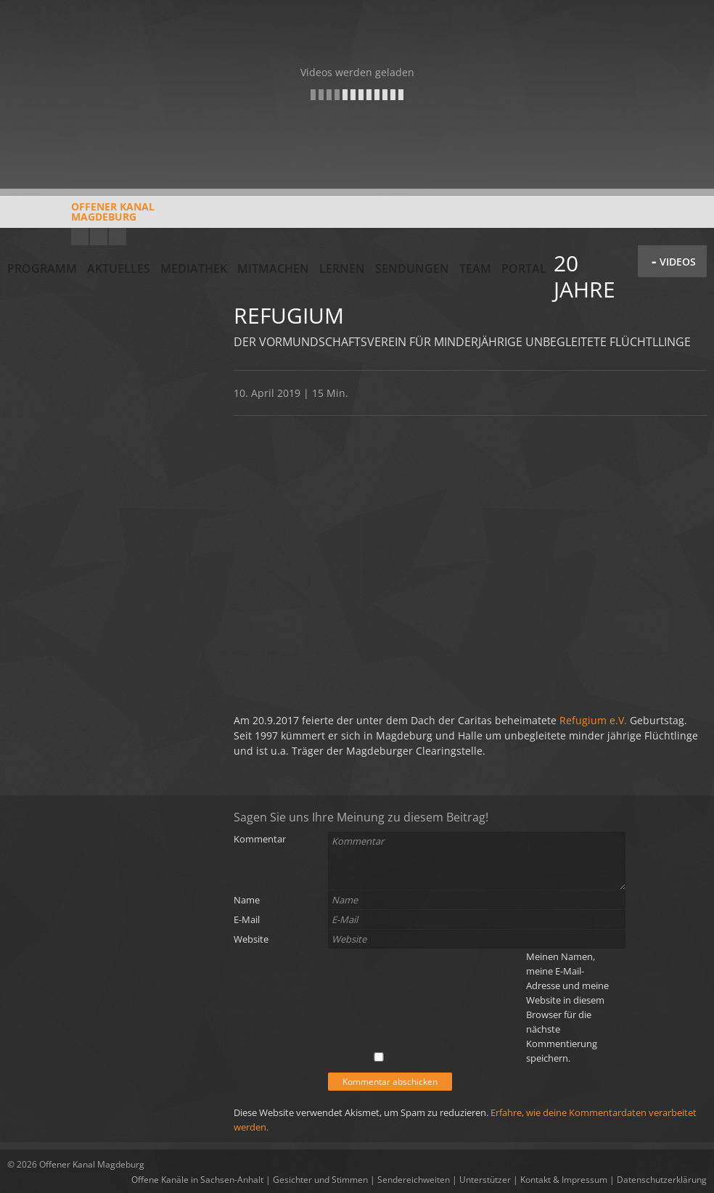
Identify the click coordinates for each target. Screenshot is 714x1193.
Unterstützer (485, 1179)
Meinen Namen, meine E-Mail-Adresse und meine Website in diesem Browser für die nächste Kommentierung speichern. (567, 1007)
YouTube (80, 236)
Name (247, 899)
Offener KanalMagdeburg (81, 217)
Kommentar (260, 838)
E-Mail (247, 919)
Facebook (98, 236)
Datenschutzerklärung (662, 1179)
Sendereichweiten (413, 1179)
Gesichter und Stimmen (320, 1179)
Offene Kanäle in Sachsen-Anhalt (197, 1179)
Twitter (117, 236)
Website (251, 939)
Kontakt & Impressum (563, 1179)
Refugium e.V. (593, 720)
